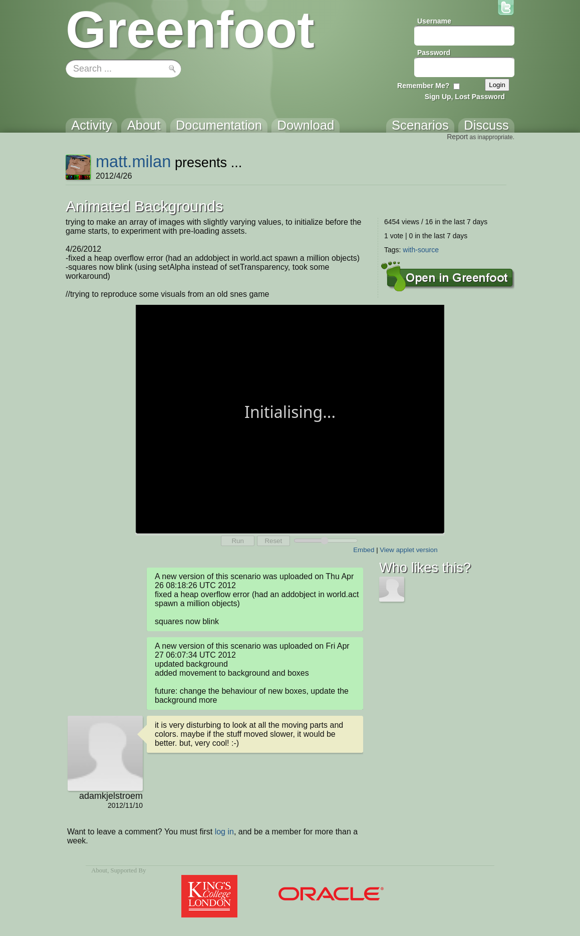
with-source (421, 250)
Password (433, 53)
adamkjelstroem (111, 796)
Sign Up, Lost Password (465, 97)
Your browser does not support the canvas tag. (290, 418)
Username (434, 21)
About (99, 870)
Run (237, 541)
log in (224, 831)
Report (457, 137)
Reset (273, 541)
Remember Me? (423, 86)
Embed (363, 550)
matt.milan (133, 161)
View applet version (408, 550)
